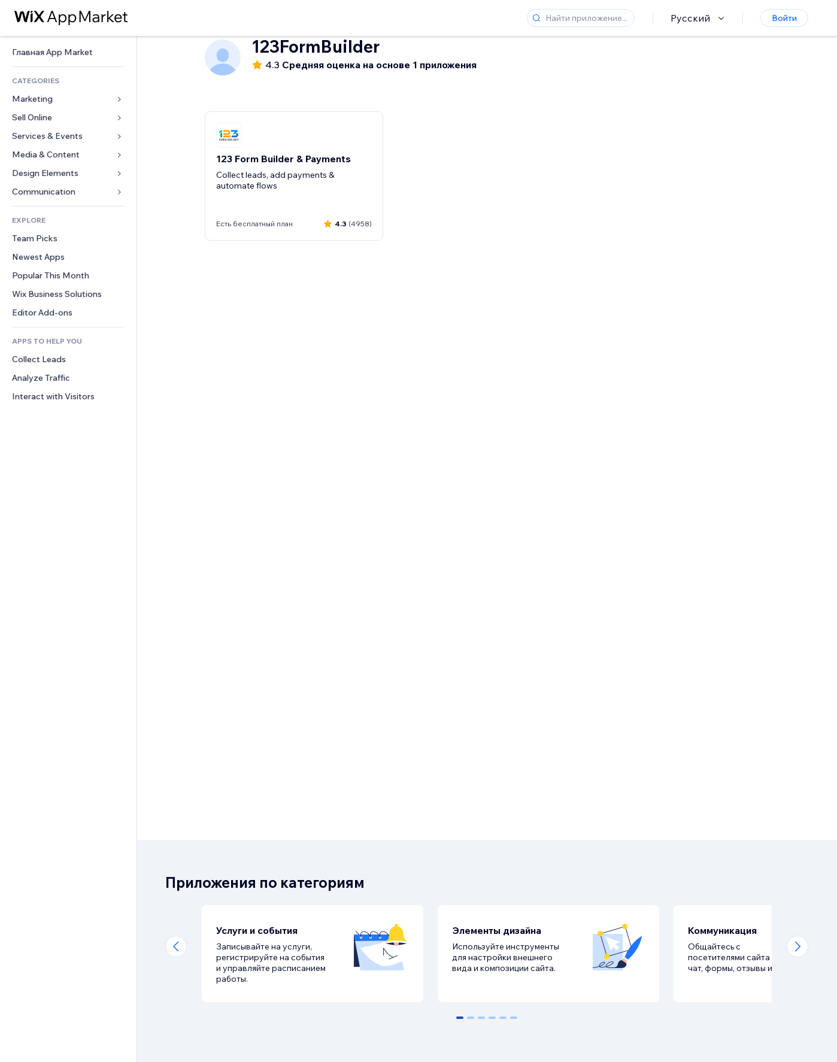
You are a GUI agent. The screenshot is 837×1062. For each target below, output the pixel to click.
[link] (68, 52)
